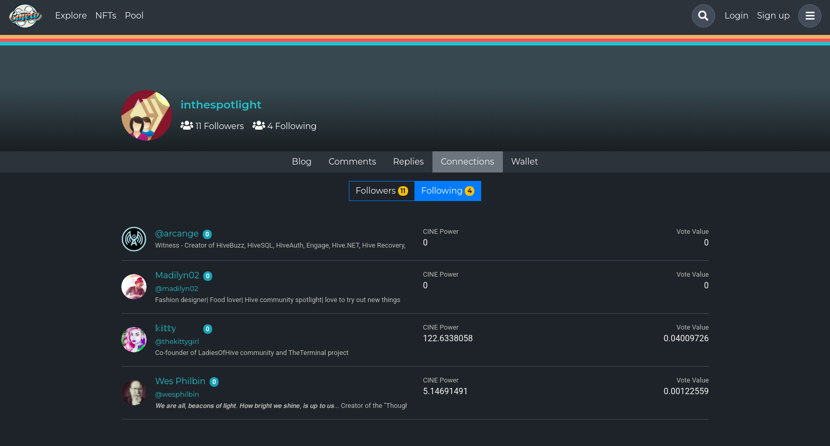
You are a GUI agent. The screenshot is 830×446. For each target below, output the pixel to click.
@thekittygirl (177, 341)
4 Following (284, 126)
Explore (71, 16)
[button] (808, 16)
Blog (301, 162)
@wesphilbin (177, 394)
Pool (134, 16)
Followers (382, 191)
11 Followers (212, 126)
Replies (408, 162)
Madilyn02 (177, 275)
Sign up (773, 16)
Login (736, 16)
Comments (352, 162)
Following (448, 191)
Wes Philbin (180, 381)
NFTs (105, 16)
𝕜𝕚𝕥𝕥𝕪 (165, 328)
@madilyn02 (176, 289)
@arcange (177, 234)
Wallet (524, 162)
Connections (467, 162)
